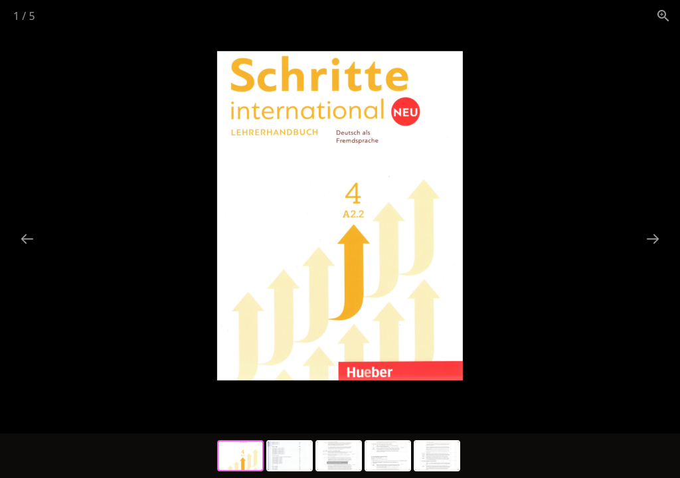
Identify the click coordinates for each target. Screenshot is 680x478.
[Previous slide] (27, 239)
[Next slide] (653, 239)
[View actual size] (663, 15)
